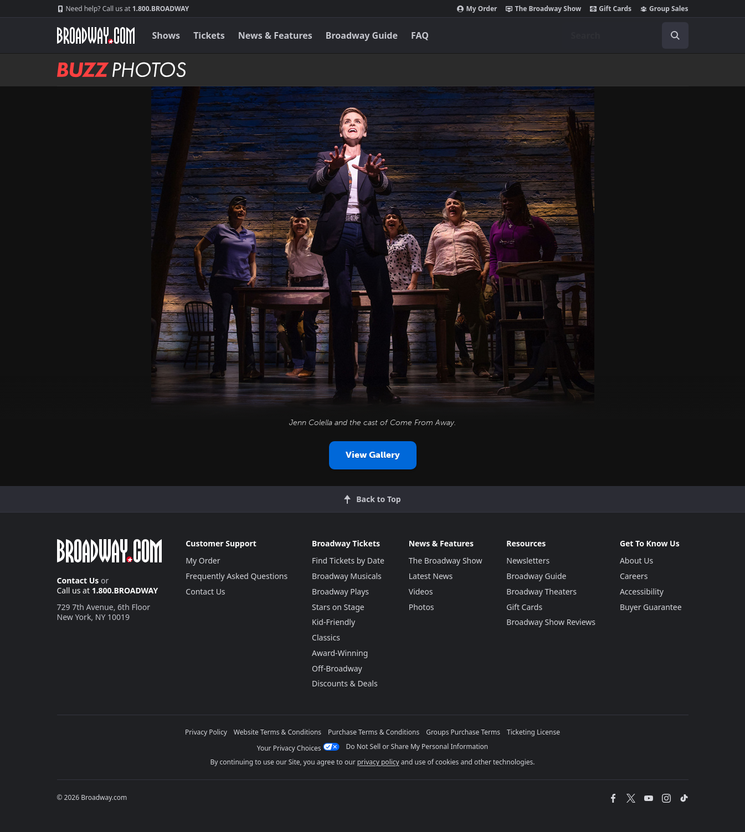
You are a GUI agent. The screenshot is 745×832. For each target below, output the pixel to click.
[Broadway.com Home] (96, 35)
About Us (636, 560)
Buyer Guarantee (651, 607)
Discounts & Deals (345, 683)
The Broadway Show (543, 8)
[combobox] (625, 35)
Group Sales (664, 8)
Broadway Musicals (347, 576)
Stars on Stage (338, 607)
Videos (421, 591)
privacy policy (378, 762)
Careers (634, 576)
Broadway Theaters (541, 591)
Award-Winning (340, 653)
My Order (477, 8)
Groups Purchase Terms (463, 732)
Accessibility (642, 591)
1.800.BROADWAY (123, 8)
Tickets (209, 35)
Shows (166, 35)
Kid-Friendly (333, 622)
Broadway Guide (362, 35)
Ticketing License (533, 732)
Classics (326, 637)
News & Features (275, 35)
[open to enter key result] (675, 35)
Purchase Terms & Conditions (373, 732)
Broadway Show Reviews (550, 622)
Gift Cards (610, 8)
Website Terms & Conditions (277, 732)
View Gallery (373, 454)
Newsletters (527, 560)
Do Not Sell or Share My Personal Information (417, 746)
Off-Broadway (337, 668)
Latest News (431, 576)
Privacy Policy (206, 732)
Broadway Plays (340, 591)
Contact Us (78, 580)
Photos (421, 607)
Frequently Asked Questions (236, 576)
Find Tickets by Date (348, 560)
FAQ (420, 35)
